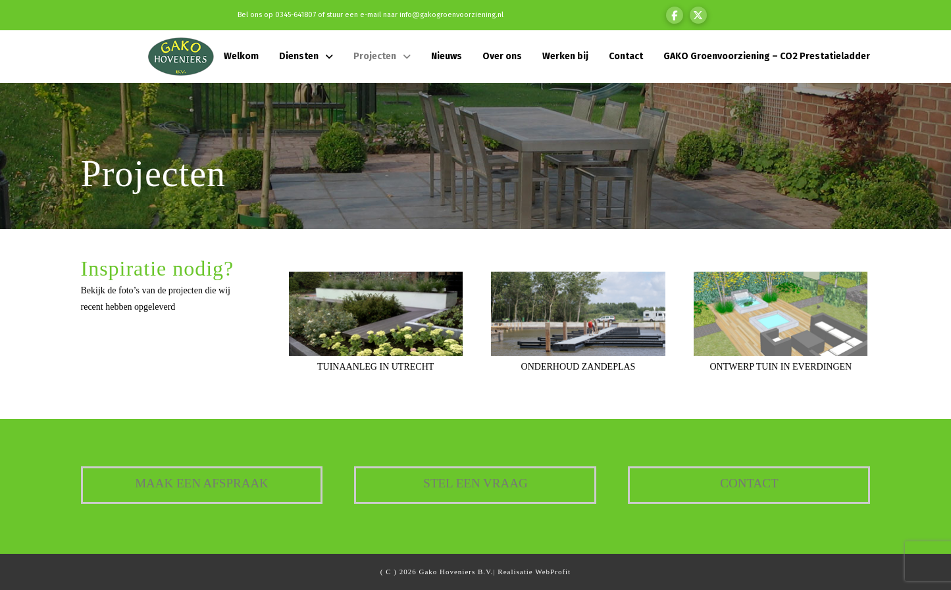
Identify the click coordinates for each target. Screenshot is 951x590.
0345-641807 (295, 15)
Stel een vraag (475, 483)
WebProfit (553, 572)
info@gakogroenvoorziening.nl (451, 15)
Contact (749, 483)
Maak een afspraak (202, 483)
